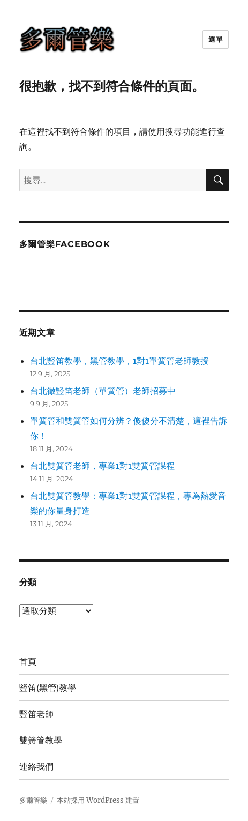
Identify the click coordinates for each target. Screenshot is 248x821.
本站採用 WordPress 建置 (98, 800)
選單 (215, 39)
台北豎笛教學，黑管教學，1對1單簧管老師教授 (119, 360)
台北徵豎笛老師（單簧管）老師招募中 (103, 390)
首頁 (27, 661)
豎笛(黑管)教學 (47, 688)
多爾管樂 (33, 800)
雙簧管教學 (40, 740)
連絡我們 (36, 767)
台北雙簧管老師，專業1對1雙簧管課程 (102, 465)
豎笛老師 (36, 714)
